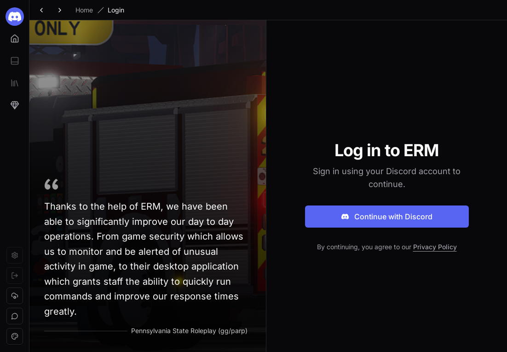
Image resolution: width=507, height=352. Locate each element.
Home (84, 10)
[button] (14, 295)
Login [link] (116, 10)
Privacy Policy (435, 247)
